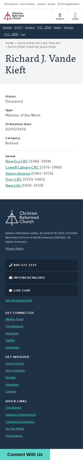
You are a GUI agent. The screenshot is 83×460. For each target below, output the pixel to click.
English (7, 27)
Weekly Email (14, 319)
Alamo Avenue (18, 174)
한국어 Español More (68, 4)
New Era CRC (17, 161)
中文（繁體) (11, 34)
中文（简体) (44, 27)
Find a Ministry (27, 4)
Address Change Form (21, 415)
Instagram (12, 347)
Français (68, 27)
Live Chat (22, 290)
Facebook (12, 333)
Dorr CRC (14, 180)
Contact (41, 4)
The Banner (13, 408)
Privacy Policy (15, 248)
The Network (14, 326)
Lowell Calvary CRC (22, 167)
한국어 (18, 27)
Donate (51, 4)
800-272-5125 (25, 265)
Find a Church (11, 4)
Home (10, 43)
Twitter (10, 340)
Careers (11, 391)
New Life (13, 186)
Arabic (57, 27)
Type (9, 110)
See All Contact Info (19, 300)
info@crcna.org (29, 277)
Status (10, 96)
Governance (14, 436)
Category (12, 138)
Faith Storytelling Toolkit (39, 43)
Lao (23, 34)
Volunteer (12, 384)
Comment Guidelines (20, 422)
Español (30, 27)
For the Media (15, 429)
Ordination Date (18, 124)
